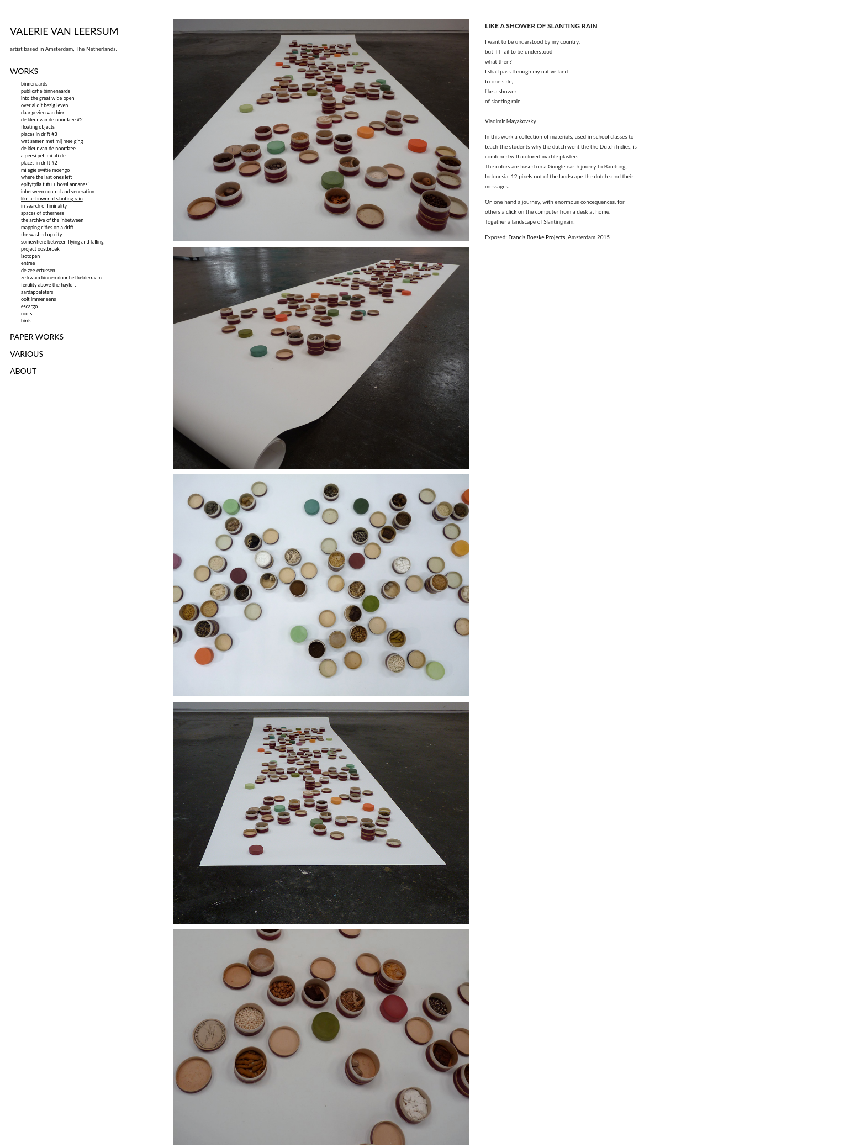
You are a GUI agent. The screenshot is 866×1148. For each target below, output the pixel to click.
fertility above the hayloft (48, 285)
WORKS (24, 71)
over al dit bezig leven (44, 105)
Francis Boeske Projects (536, 237)
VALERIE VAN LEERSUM (64, 31)
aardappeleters (37, 292)
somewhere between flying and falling (62, 242)
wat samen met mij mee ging (52, 141)
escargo (29, 306)
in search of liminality (44, 206)
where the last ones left (46, 177)
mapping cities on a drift (47, 227)
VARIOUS (26, 353)
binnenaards (34, 84)
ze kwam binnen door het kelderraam (61, 277)
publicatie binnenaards (45, 91)
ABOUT (23, 370)
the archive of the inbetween (52, 220)
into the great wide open (48, 98)
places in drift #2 (39, 163)
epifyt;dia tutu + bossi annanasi (55, 184)
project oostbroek (40, 249)
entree (28, 263)
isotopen (30, 256)
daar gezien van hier (42, 112)
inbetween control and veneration (57, 191)
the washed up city (41, 234)
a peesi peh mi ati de (43, 155)
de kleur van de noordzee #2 (52, 120)
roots (26, 313)
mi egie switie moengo (45, 170)
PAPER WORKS (37, 336)
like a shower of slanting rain (52, 198)
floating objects (38, 127)
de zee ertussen (38, 270)
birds (26, 321)
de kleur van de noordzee (48, 148)
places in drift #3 (39, 134)
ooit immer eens (38, 299)
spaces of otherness (42, 213)
